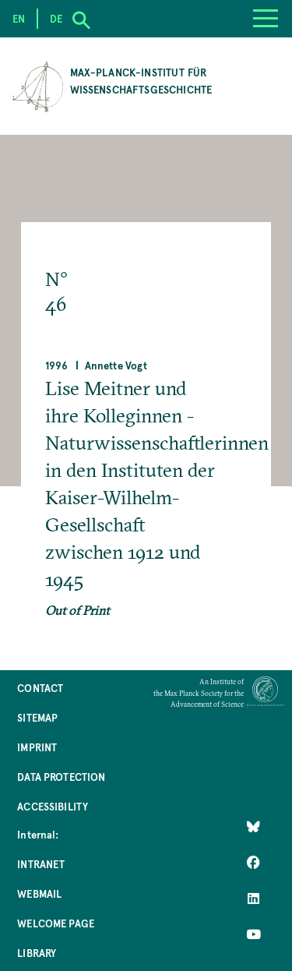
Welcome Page (55, 923)
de (56, 18)
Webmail (39, 893)
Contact (40, 687)
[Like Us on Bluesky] (253, 827)
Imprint (37, 747)
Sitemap (37, 717)
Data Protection (61, 776)
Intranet (41, 863)
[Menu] (265, 18)
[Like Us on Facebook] (253, 862)
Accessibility (52, 806)
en (18, 18)
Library (36, 952)
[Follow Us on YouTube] (253, 934)
